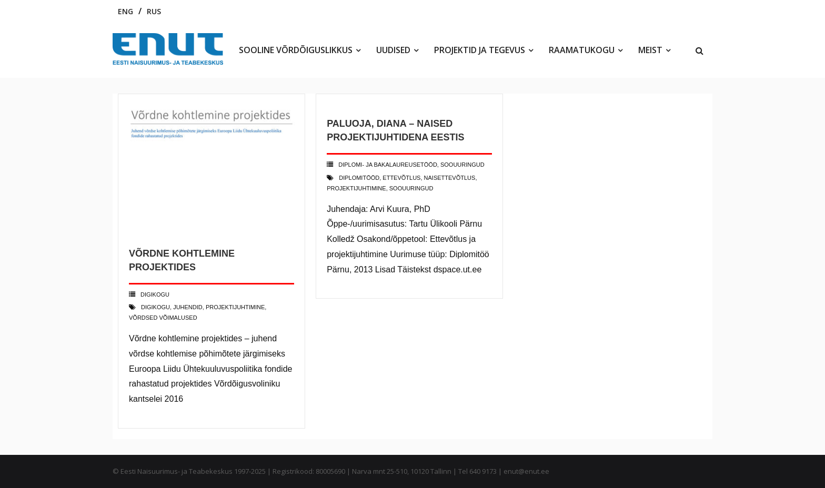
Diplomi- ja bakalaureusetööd (387, 164)
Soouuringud (462, 164)
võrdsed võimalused (163, 317)
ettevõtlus (401, 178)
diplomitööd (359, 178)
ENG (125, 11)
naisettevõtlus (450, 178)
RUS (154, 11)
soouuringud (411, 188)
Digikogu (154, 294)
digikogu (155, 307)
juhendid (188, 307)
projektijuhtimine (235, 307)
